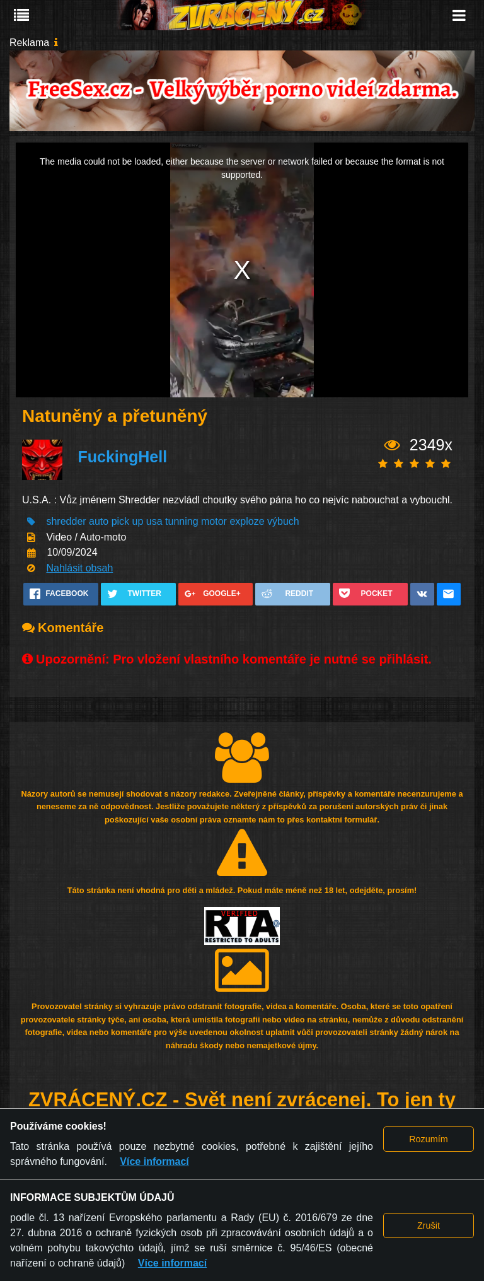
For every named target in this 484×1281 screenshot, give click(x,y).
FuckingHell (122, 456)
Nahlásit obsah (79, 568)
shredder (66, 521)
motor (214, 521)
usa (154, 521)
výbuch (283, 521)
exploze (246, 521)
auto (98, 521)
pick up (128, 521)
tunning (182, 521)
